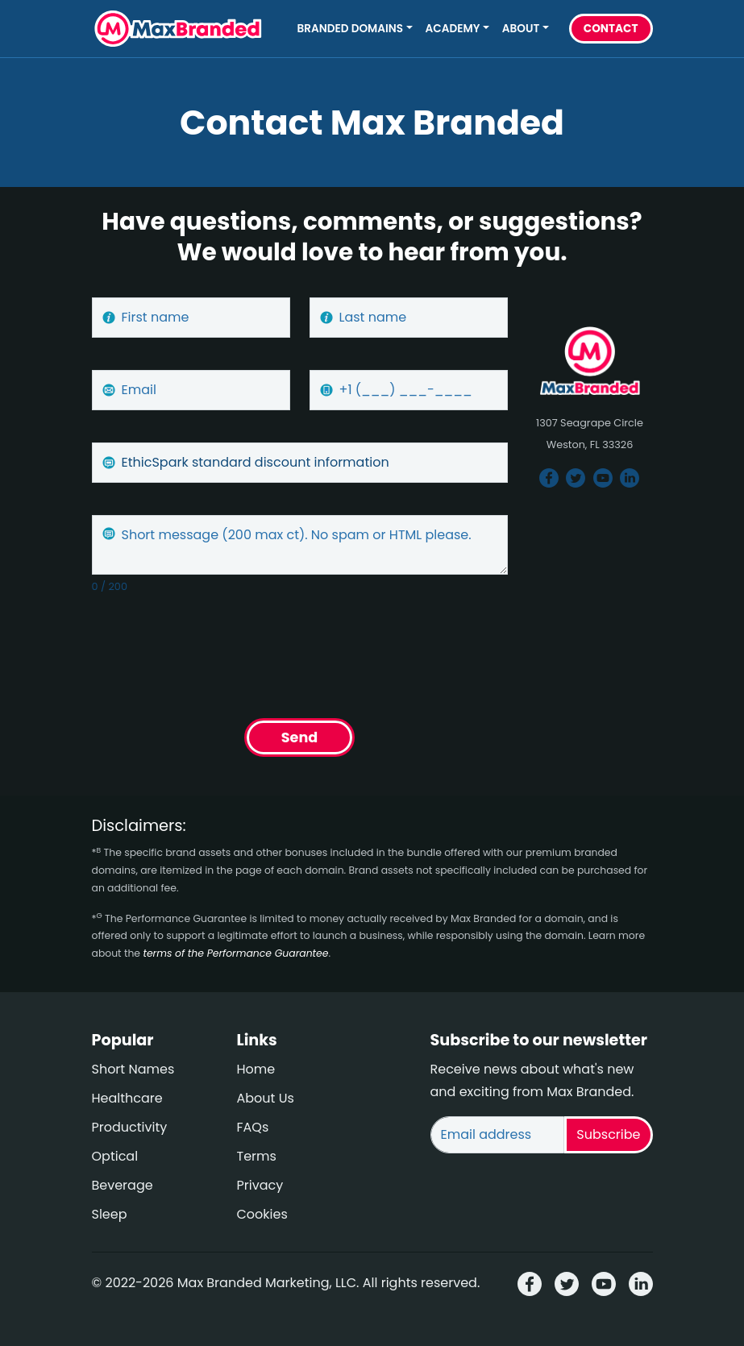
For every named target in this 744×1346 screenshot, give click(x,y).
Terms (256, 1156)
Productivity (130, 1127)
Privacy (260, 1185)
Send (299, 737)
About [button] (520, 28)
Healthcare (127, 1098)
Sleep (109, 1214)
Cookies (262, 1214)
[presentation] (214, 651)
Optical (115, 1156)
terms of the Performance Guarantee (235, 953)
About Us (265, 1098)
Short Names (133, 1069)
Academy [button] (453, 28)
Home (256, 1069)
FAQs (253, 1127)
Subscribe (608, 1134)
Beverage (122, 1185)
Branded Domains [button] (350, 28)
